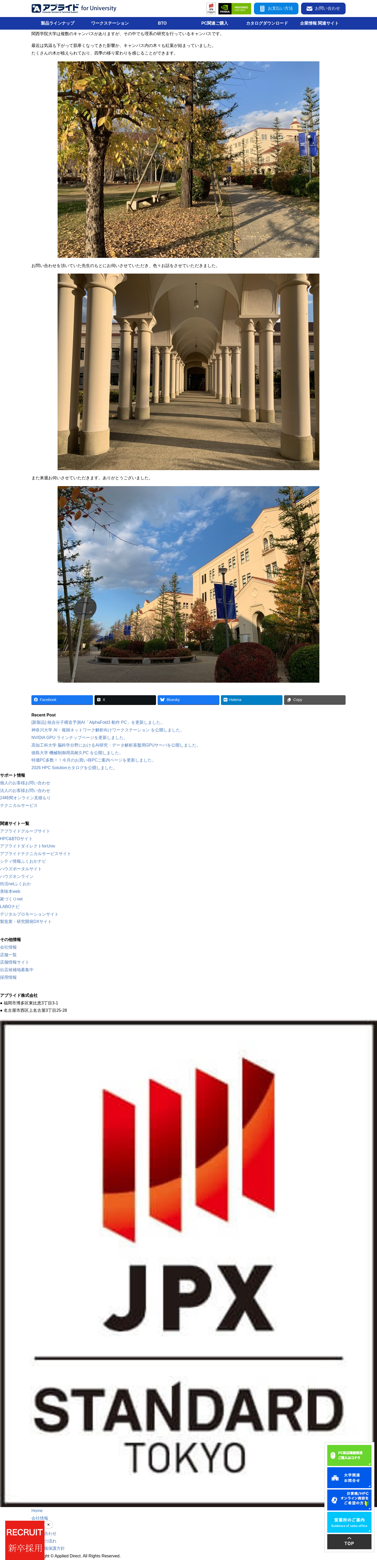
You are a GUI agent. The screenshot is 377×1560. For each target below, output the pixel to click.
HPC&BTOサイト (16, 838)
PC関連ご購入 (214, 23)
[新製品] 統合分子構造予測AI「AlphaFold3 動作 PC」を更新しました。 (98, 722)
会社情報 (8, 947)
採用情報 (8, 977)
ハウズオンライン (17, 876)
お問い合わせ (323, 8)
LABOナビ (10, 906)
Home (37, 1510)
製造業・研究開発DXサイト (26, 921)
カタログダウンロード (267, 23)
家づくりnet (11, 899)
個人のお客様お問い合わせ (25, 783)
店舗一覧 (8, 955)
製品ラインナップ (57, 23)
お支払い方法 (276, 8)
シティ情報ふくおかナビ (23, 861)
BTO (162, 23)
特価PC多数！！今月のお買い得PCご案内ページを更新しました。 (93, 760)
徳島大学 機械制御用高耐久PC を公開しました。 (77, 753)
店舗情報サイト (14, 962)
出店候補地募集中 (17, 969)
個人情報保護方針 (48, 1548)
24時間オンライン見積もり (25, 798)
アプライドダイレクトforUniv (27, 846)
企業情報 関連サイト (319, 23)
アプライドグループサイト (25, 831)
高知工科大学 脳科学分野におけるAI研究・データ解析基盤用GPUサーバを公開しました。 (116, 745)
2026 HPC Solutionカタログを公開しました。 (74, 767)
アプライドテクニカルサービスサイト (35, 853)
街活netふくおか (15, 884)
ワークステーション (110, 23)
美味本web (10, 891)
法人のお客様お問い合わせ (25, 790)
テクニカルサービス (19, 805)
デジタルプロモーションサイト (29, 914)
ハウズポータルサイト (21, 869)
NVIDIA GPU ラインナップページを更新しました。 (79, 737)
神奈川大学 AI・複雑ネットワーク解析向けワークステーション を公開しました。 (107, 730)
